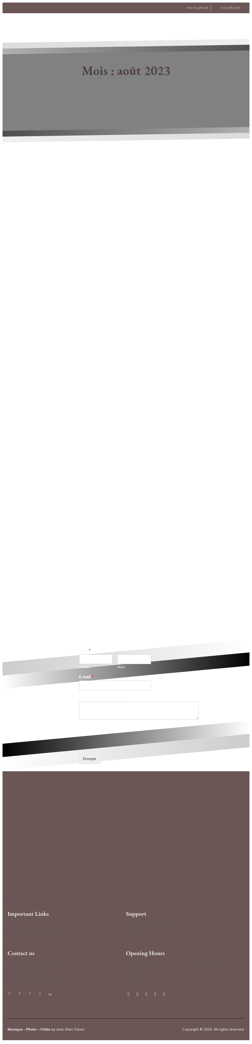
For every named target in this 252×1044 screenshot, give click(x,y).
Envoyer (89, 760)
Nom (85, 651)
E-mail (86, 678)
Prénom (85, 668)
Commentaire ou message (103, 699)
